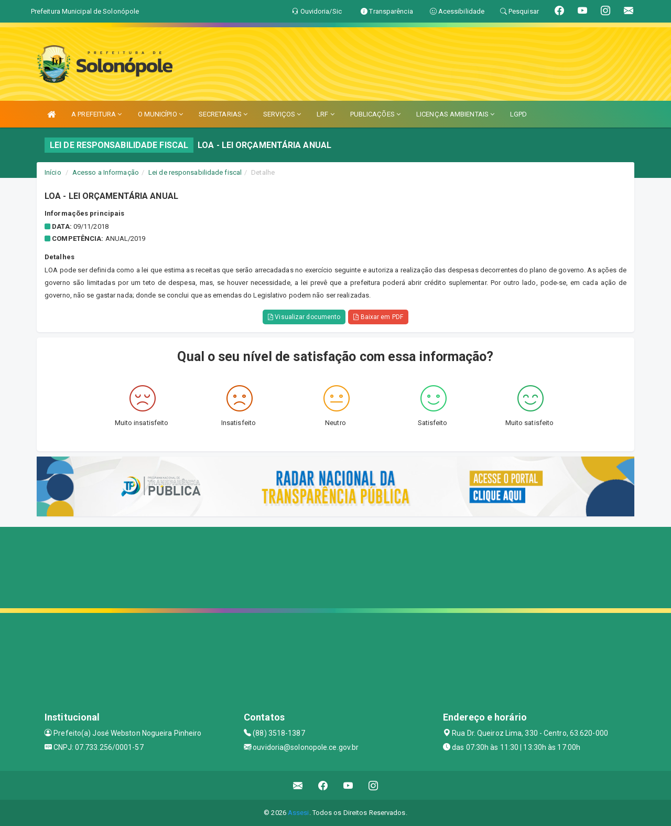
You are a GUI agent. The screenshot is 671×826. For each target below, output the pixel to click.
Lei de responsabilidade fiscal (195, 172)
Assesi (298, 813)
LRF (325, 114)
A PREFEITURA (96, 114)
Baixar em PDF (378, 317)
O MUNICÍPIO (160, 114)
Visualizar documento (304, 317)
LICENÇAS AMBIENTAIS (455, 114)
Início (53, 172)
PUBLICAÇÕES (375, 114)
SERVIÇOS (282, 114)
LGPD (518, 114)
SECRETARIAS (223, 114)
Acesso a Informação (105, 172)
